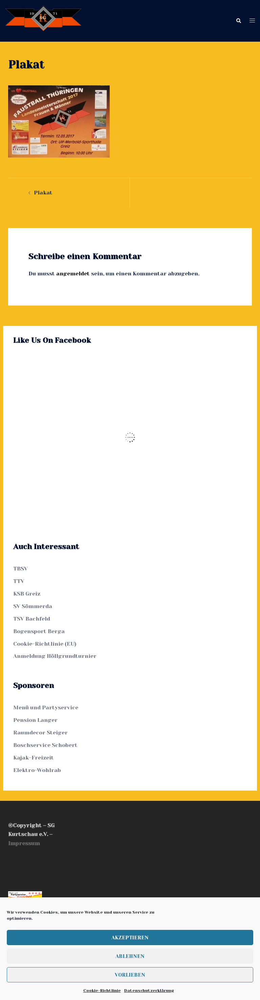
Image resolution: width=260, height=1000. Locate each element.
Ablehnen (130, 956)
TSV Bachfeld (31, 619)
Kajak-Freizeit (33, 757)
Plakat (43, 192)
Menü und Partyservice (45, 707)
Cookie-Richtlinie (102, 990)
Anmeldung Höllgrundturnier (54, 656)
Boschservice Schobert (45, 745)
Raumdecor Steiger (40, 732)
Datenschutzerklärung (149, 990)
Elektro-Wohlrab (37, 770)
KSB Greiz (26, 593)
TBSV (20, 568)
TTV (18, 581)
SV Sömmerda (32, 606)
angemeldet (73, 273)
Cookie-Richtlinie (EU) (45, 644)
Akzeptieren (130, 938)
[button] (238, 21)
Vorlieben (130, 975)
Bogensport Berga (39, 631)
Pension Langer (35, 720)
